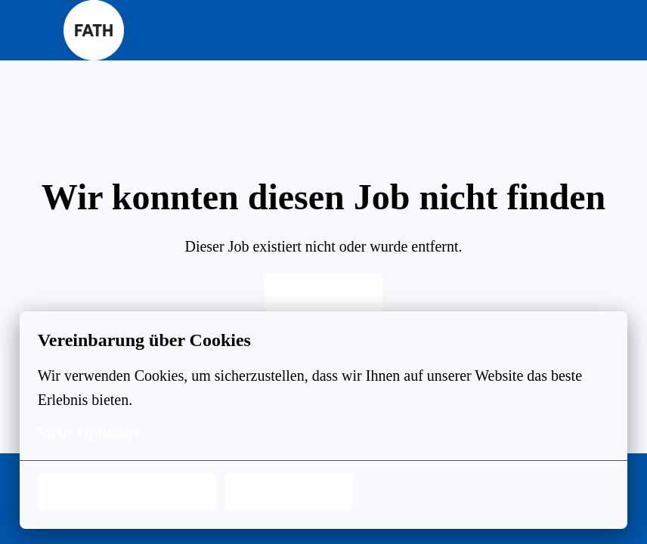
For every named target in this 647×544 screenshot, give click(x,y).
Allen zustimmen (295, 492)
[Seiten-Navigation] (574, 30)
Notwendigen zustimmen (130, 492)
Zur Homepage (324, 292)
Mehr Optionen (94, 433)
